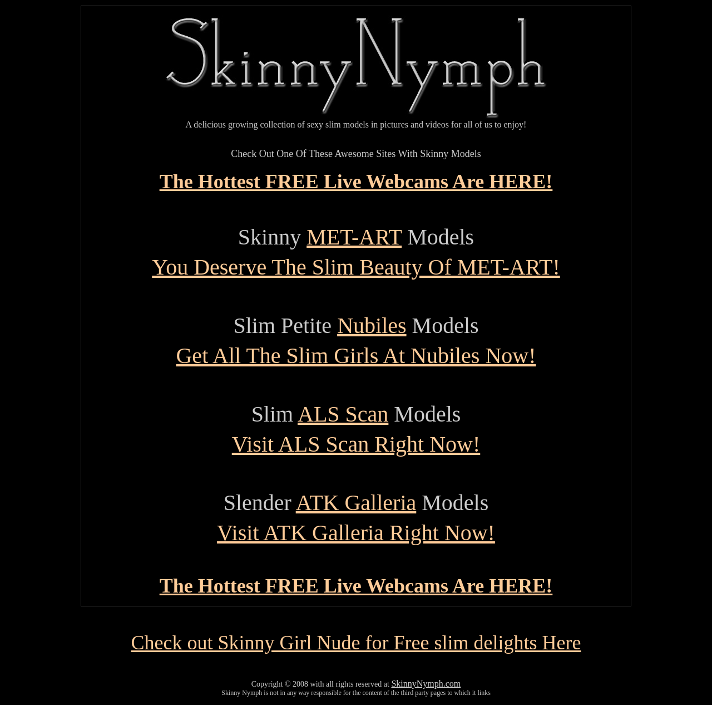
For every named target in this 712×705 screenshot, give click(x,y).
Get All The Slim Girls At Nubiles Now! (356, 355)
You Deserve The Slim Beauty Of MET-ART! (356, 267)
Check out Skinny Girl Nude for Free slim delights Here (356, 642)
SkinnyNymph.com (426, 683)
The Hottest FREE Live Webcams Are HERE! (356, 181)
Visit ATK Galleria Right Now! (356, 532)
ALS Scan (343, 414)
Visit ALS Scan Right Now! (356, 444)
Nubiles (371, 325)
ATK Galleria (356, 502)
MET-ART (354, 236)
